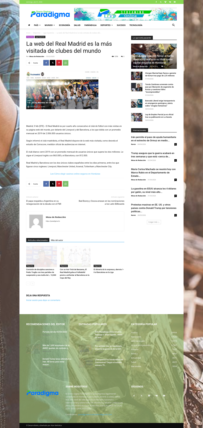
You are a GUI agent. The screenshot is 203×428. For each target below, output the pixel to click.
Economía (64, 25)
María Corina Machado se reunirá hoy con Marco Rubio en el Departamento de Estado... (153, 172)
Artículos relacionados (38, 240)
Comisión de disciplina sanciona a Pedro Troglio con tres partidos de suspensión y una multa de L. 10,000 (41, 272)
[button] (173, 25)
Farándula (90, 25)
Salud (77, 25)
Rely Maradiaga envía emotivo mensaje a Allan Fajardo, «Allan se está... (109, 335)
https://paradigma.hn (53, 221)
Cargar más (153, 222)
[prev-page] (28, 283)
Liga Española (48, 33)
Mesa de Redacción (140, 66)
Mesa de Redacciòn (36, 56)
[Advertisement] (75, 117)
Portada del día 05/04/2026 (55, 332)
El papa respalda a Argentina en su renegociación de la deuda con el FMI (43, 202)
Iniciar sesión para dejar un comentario (43, 300)
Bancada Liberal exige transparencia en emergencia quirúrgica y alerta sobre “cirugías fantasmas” (160, 103)
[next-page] (32, 283)
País (37, 25)
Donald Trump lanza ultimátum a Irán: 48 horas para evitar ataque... (57, 362)
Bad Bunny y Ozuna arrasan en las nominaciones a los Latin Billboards (101, 202)
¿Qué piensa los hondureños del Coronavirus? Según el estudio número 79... (109, 362)
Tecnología (135, 25)
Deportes (107, 25)
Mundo (50, 25)
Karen (133, 144)
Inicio (28, 33)
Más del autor (57, 240)
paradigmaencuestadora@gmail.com (95, 414)
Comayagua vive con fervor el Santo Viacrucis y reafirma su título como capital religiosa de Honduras (153, 59)
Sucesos (121, 25)
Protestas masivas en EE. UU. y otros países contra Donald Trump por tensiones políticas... (153, 208)
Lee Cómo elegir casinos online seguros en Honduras (75, 174)
